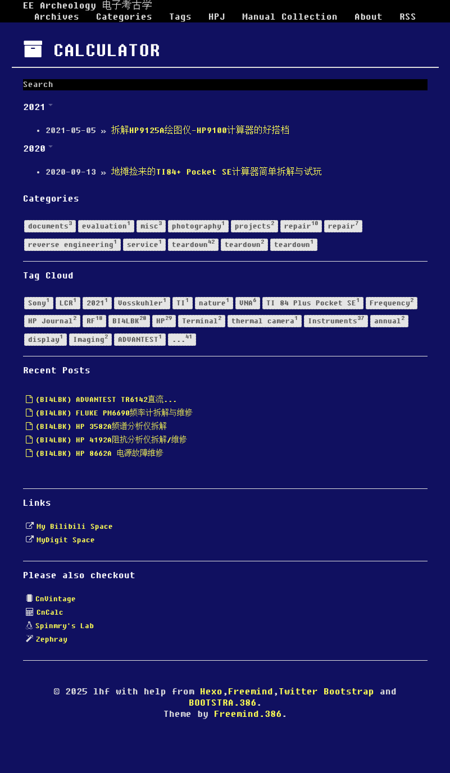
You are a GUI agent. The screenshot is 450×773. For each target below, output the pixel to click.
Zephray (51, 639)
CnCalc (50, 612)
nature (214, 302)
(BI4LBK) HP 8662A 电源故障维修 (94, 453)
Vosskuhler (142, 302)
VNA (247, 302)
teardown (193, 244)
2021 (97, 302)
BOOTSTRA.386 (222, 702)
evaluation (106, 225)
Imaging (90, 338)
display (45, 338)
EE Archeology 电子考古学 (87, 5)
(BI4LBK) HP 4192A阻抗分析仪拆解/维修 (106, 440)
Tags (180, 16)
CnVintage (55, 598)
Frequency (391, 302)
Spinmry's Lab (64, 625)
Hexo (211, 691)
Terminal (201, 320)
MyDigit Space (66, 540)
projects (254, 225)
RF (94, 320)
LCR (68, 302)
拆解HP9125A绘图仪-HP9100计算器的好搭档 (200, 131)
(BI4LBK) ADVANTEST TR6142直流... (101, 399)
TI (182, 302)
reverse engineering (72, 244)
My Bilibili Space (75, 526)
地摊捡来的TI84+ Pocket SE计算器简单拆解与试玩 (216, 172)
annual (389, 320)
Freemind (250, 691)
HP (164, 320)
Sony (38, 302)
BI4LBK (129, 320)
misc (151, 225)
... (182, 338)
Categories (124, 16)
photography (198, 225)
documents (50, 225)
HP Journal (52, 320)
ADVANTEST (140, 338)
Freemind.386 (247, 714)
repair (301, 225)
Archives (56, 16)
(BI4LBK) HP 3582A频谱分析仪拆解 (96, 426)
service (144, 244)
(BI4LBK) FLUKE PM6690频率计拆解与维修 (109, 413)
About (368, 16)
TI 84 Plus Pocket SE (313, 302)
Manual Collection (290, 16)
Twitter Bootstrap (326, 691)
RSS (407, 16)
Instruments (336, 320)
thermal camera (264, 320)
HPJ (216, 16)
